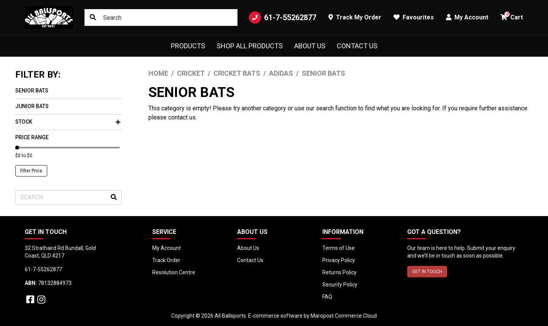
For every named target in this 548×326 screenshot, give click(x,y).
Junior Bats (32, 106)
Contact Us (357, 46)
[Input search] (160, 17)
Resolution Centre (173, 272)
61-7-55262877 (282, 17)
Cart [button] (511, 16)
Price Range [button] (32, 137)
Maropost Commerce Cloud (344, 316)
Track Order (166, 260)
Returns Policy (339, 272)
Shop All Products (250, 46)
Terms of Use (338, 248)
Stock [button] (67, 122)
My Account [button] (467, 17)
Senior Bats (31, 90)
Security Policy (339, 284)
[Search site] (92, 17)
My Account (166, 248)
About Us (309, 46)
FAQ (327, 297)
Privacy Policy (338, 260)
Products (188, 46)
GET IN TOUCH (427, 271)
